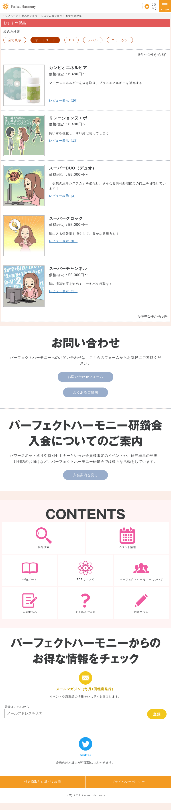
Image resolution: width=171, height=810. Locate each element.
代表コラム (141, 603)
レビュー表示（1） (63, 291)
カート (149, 6)
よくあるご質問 (85, 392)
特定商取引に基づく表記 (42, 781)
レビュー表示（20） (64, 100)
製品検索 (43, 538)
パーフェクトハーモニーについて (141, 570)
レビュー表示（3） (63, 196)
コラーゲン (120, 40)
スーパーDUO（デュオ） (73, 168)
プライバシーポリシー (128, 781)
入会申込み (29, 603)
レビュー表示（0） (63, 241)
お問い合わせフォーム (85, 377)
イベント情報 (127, 538)
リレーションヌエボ (68, 118)
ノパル (93, 40)
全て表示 (14, 40)
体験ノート (29, 570)
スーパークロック (66, 218)
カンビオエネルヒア (68, 67)
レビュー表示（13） (64, 140)
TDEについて (85, 570)
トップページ (10, 15)
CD (71, 40)
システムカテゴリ (51, 15)
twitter (85, 751)
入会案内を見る (85, 475)
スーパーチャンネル (68, 268)
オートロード (45, 40)
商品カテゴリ (30, 15)
